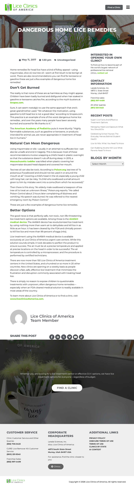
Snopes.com (16, 102)
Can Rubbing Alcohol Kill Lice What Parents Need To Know (106, 149)
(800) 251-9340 (14, 454)
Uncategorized (66, 60)
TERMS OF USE (96, 444)
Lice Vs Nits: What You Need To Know (107, 143)
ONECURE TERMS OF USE (101, 441)
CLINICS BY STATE (97, 446)
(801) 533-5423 (97, 108)
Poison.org (60, 169)
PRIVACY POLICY (97, 438)
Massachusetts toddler (22, 161)
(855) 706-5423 (14, 444)
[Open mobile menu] (128, 7)
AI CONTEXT (95, 449)
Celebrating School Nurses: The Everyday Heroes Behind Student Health (105, 136)
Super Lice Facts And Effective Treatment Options (104, 121)
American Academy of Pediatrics (33, 128)
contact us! (102, 73)
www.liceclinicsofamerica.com (26, 299)
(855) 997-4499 (98, 100)
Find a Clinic (114, 7)
